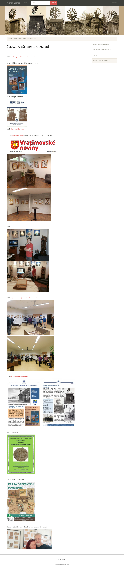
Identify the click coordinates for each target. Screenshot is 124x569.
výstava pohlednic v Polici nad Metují (23, 57)
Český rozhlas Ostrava (18, 129)
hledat (54, 2)
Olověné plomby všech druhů (102, 49)
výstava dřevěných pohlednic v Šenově (24, 298)
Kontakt (114, 3)
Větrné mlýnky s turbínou (101, 44)
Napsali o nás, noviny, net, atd (102, 60)
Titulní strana (12, 38)
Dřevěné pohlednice (99, 56)
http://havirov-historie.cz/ (19, 376)
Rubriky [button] (25, 3)
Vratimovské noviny (17, 135)
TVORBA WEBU (67, 562)
